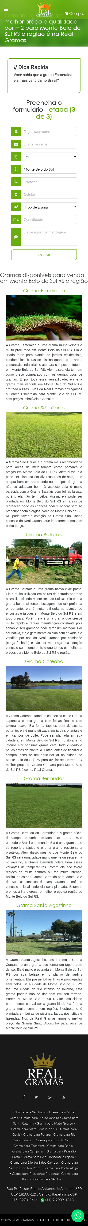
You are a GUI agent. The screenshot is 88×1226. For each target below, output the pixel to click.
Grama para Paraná (37, 1134)
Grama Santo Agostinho (44, 905)
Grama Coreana (44, 661)
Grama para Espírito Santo (54, 1140)
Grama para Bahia (60, 1146)
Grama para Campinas (28, 1151)
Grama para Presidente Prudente (35, 1173)
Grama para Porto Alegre (61, 1168)
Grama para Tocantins (29, 1146)
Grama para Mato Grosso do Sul (34, 1129)
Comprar (75, 13)
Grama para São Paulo (30, 1112)
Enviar (44, 255)
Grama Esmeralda (44, 290)
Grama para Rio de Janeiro (40, 1118)
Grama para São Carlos (49, 1179)
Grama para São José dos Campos (34, 1162)
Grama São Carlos (44, 407)
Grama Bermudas (44, 778)
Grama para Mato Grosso (55, 1123)
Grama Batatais (44, 534)
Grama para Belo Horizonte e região (48, 1157)
